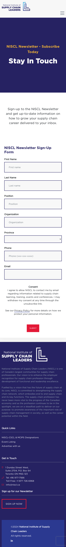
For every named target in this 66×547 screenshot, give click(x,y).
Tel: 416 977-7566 (15, 477)
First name (10, 159)
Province (9, 232)
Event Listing (8, 441)
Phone (7, 248)
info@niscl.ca (13, 484)
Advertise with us (11, 446)
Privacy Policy (22, 310)
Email (7, 266)
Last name (10, 177)
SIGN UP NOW (14, 503)
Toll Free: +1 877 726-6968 (20, 481)
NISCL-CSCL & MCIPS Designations (20, 437)
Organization (11, 214)
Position (8, 195)
